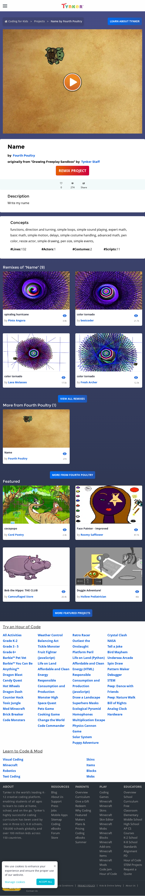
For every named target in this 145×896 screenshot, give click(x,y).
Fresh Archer (89, 382)
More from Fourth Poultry (72, 475)
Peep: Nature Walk (121, 697)
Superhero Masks (85, 703)
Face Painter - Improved (92, 528)
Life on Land (47, 664)
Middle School (133, 819)
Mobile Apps (59, 815)
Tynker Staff (90, 162)
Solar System (82, 737)
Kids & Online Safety (110, 885)
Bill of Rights (116, 703)
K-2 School (130, 838)
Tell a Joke (114, 647)
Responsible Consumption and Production (51, 686)
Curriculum (82, 797)
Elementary (131, 815)
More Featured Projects (72, 613)
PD (125, 856)
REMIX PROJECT (72, 170)
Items (90, 765)
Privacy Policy (86, 885)
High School (131, 824)
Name (8, 452)
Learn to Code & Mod (22, 751)
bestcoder (87, 320)
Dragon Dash (12, 692)
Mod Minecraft (14, 709)
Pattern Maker (118, 669)
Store (54, 838)
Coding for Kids (18, 21)
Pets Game (46, 709)
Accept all (45, 881)
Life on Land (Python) (88, 658)
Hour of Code (108, 874)
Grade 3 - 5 (11, 647)
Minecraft (10, 765)
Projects (39, 21)
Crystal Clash (117, 635)
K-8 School (130, 842)
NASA (111, 641)
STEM (111, 681)
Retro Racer (81, 635)
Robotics (9, 771)
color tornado (86, 314)
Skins (90, 760)
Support (56, 801)
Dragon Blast (12, 675)
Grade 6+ (9, 652)
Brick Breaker (13, 714)
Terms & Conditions (63, 885)
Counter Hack (13, 697)
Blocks (91, 771)
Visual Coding (13, 760)
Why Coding (83, 810)
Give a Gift (82, 801)
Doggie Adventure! (89, 590)
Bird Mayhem (117, 652)
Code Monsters (14, 720)
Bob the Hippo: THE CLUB (21, 590)
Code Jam (105, 869)
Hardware (114, 714)
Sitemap (56, 819)
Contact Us (32, 891)
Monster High (48, 697)
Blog (54, 792)
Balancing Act (48, 641)
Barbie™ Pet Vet (14, 658)
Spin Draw (115, 664)
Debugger (114, 675)
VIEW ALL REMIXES (72, 399)
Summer (80, 842)
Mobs (90, 777)
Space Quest (47, 703)
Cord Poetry (16, 534)
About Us (57, 797)
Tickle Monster (49, 647)
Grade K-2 (10, 641)
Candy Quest (12, 681)
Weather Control (50, 635)
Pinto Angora (16, 320)
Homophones (82, 714)
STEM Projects (133, 865)
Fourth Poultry (24, 155)
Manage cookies (15, 882)
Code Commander (51, 726)
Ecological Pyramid (86, 709)
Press (54, 806)
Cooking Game (49, 714)
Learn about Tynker (125, 21)
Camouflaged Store (20, 597)
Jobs (54, 810)
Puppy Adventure (85, 743)
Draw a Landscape (86, 697)
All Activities (12, 635)
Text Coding (11, 777)
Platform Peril (82, 652)
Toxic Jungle (12, 703)
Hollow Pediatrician (93, 597)
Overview (81, 792)
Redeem (80, 806)
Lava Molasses (17, 382)
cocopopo (10, 528)
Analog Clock (117, 709)
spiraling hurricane (16, 314)
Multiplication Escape (88, 720)
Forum (55, 833)
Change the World (51, 720)
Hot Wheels (11, 686)
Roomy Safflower (92, 534)
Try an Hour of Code (22, 627)
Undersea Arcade (120, 658)
